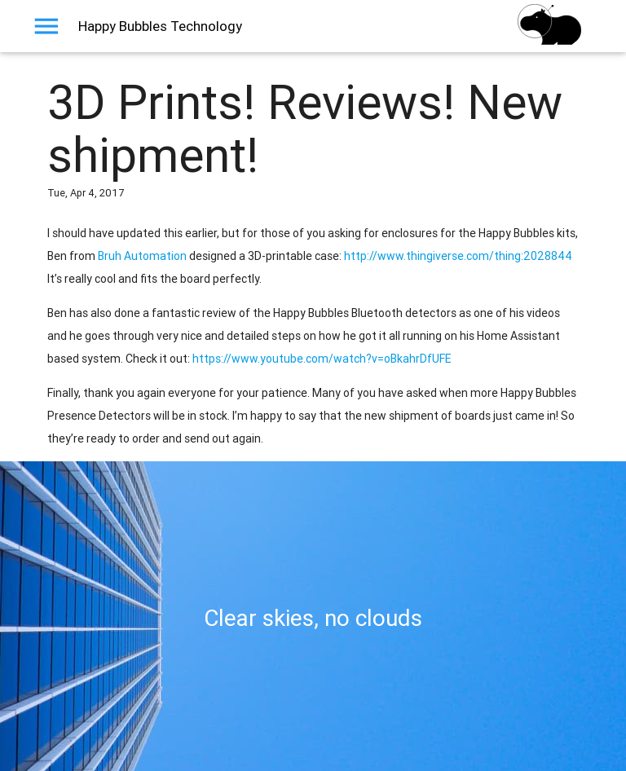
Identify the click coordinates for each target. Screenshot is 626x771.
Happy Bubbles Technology (160, 26)
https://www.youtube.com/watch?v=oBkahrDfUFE (322, 358)
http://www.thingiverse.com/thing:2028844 (458, 256)
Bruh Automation (142, 256)
